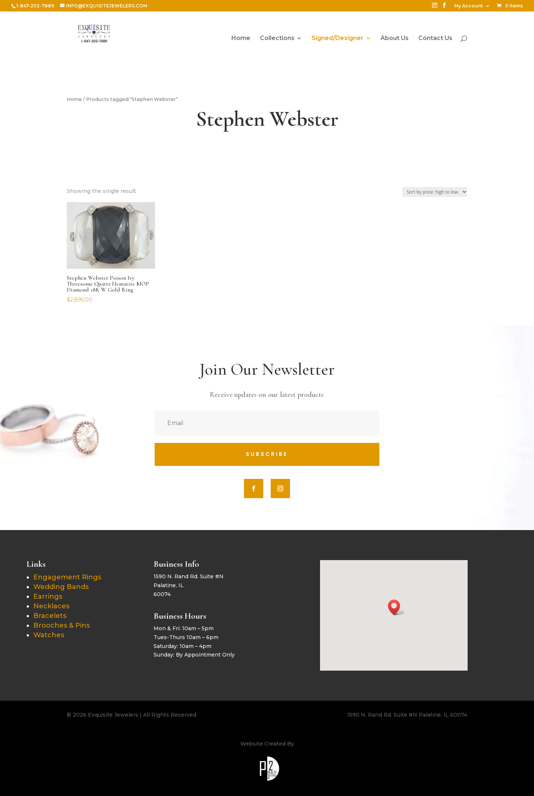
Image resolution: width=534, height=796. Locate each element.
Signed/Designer (337, 39)
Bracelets (49, 616)
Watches (48, 635)
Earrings (47, 596)
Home (240, 39)
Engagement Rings (67, 577)
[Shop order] (434, 192)
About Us (394, 39)
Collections (277, 39)
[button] (396, 607)
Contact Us (435, 39)
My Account (468, 6)
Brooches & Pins (61, 625)
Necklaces (51, 606)
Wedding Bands (61, 587)
